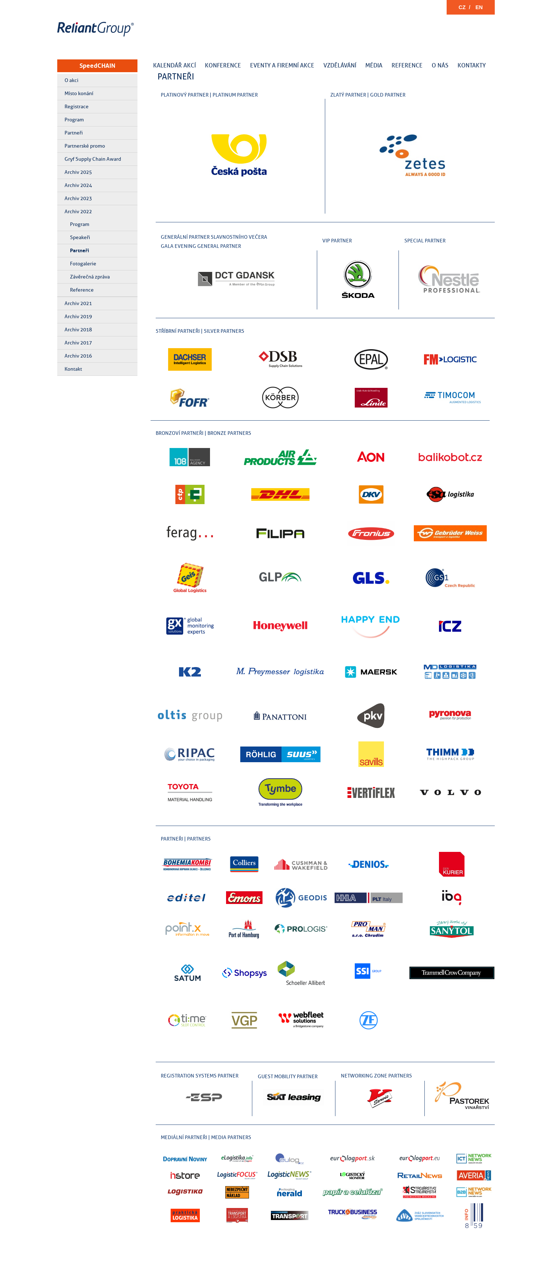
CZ (462, 7)
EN (479, 7)
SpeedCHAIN (97, 66)
